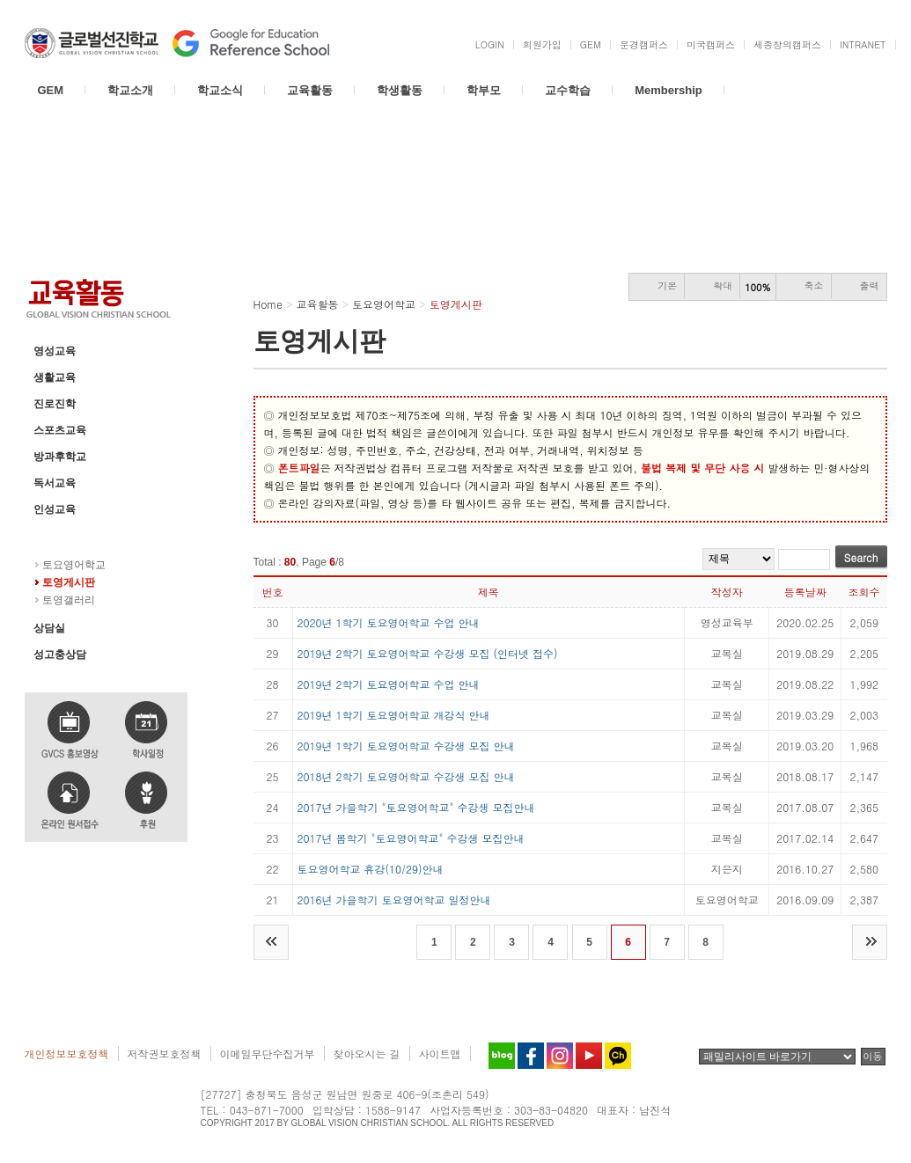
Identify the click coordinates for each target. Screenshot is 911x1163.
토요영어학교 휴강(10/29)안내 (371, 868)
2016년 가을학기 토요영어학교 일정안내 (394, 899)
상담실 (49, 628)
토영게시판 (68, 582)
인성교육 (54, 509)
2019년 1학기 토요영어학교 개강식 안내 (394, 714)
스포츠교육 (59, 430)
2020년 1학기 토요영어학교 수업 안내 (389, 622)
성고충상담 (59, 654)
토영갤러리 (68, 600)
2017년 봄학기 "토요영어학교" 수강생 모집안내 (411, 837)
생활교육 (54, 377)
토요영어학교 (65, 536)
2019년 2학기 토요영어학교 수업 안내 (389, 684)
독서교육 (54, 483)
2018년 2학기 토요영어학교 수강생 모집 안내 (406, 776)
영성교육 (54, 351)
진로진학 (54, 404)
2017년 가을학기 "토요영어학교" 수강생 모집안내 (416, 807)
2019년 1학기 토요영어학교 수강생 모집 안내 (406, 745)
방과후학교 (59, 456)
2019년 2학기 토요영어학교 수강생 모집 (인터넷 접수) (428, 653)
